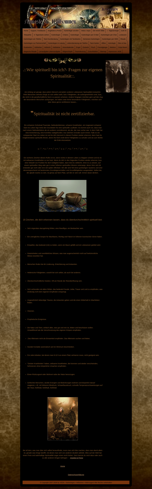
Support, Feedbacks (38, 31)
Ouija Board (122, 47)
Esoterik (86, 47)
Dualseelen (28, 47)
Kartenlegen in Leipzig (56, 43)
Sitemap (103, 51)
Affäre (103, 43)
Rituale (123, 39)
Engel (78, 47)
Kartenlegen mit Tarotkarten (70, 39)
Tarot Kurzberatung (51, 39)
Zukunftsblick (93, 51)
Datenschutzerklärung (76, 475)
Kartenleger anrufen (71, 31)
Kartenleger (75, 35)
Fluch (93, 47)
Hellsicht (47, 47)
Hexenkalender (68, 47)
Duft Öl (123, 31)
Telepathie (27, 35)
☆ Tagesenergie (113, 31)
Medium (113, 47)
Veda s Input (85, 31)
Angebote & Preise (55, 31)
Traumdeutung (80, 51)
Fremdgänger (103, 47)
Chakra (65, 35)
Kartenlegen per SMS (110, 39)
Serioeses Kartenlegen (91, 39)
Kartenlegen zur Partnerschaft (35, 43)
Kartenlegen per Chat (109, 35)
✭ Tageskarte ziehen (41, 35)
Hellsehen (38, 47)
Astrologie (112, 43)
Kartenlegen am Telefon (32, 39)
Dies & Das (122, 43)
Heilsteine (56, 47)
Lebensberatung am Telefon (77, 43)
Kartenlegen (55, 35)
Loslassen (122, 35)
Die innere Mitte (98, 31)
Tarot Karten (94, 43)
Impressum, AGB (115, 51)
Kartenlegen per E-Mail (89, 35)
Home (26, 31)
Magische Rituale (30, 51)
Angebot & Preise (76, 458)
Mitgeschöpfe (67, 51)
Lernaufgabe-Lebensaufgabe (49, 51)
